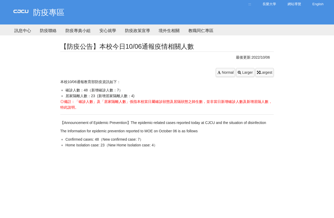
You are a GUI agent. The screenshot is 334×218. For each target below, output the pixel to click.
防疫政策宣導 (137, 30)
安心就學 (107, 30)
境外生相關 (169, 30)
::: (249, 4)
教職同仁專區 (200, 30)
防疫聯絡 (48, 30)
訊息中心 (22, 30)
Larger (245, 72)
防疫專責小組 (78, 30)
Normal (225, 72)
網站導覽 (294, 4)
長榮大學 (269, 4)
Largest (264, 72)
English (318, 4)
